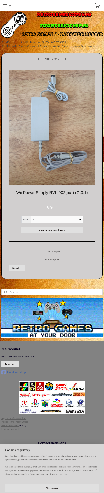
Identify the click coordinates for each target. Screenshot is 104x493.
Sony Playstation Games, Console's (19, 46)
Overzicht (17, 268)
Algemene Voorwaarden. (13, 418)
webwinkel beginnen (40, 485)
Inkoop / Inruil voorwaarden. (15, 422)
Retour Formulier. (10, 425)
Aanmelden (10, 364)
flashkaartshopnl (14, 372)
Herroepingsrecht (10, 429)
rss (27, 485)
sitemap (99, 478)
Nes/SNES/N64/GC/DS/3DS (52, 42)
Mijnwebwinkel (72, 485)
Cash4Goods (8, 42)
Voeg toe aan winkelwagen (52, 229)
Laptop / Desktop (26, 42)
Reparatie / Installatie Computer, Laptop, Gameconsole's (68, 46)
